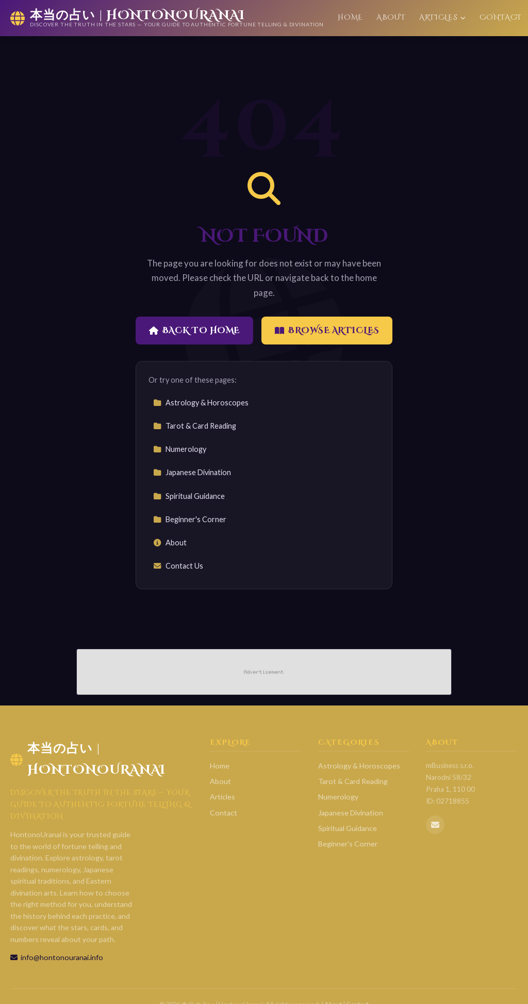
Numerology (179, 449)
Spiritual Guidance (189, 496)
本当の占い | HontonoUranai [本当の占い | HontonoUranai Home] (88, 759)
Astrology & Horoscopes (201, 402)
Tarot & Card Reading (194, 425)
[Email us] (435, 824)
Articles (442, 17)
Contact (501, 17)
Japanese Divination (192, 472)
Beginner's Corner (189, 519)
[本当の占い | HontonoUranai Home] (167, 18)
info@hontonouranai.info (56, 957)
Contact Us (178, 565)
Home (350, 17)
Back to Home (194, 330)
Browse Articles (327, 330)
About (390, 17)
